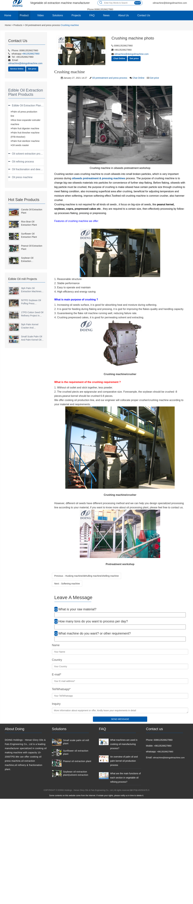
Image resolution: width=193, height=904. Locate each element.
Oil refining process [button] (23, 161)
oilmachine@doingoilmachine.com (131, 54)
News (106, 15)
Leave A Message (73, 597)
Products (17, 25)
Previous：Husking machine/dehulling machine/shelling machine (86, 576)
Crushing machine (70, 25)
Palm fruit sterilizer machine (26, 141)
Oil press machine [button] (22, 177)
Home (7, 15)
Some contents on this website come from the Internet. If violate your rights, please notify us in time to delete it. (96, 795)
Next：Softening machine (67, 583)
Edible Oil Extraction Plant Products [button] (32, 105)
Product (24, 15)
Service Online (16, 69)
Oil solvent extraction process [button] (29, 153)
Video (40, 15)
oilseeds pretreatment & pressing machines (98, 178)
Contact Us (143, 15)
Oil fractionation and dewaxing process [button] (34, 169)
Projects (76, 15)
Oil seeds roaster (20, 145)
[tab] (26, 106)
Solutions (57, 15)
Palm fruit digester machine (25, 128)
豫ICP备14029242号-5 (139, 790)
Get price (32, 69)
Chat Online (119, 58)
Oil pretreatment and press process (42, 25)
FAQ (92, 15)
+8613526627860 (165, 751)
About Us (123, 15)
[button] (60, 51)
